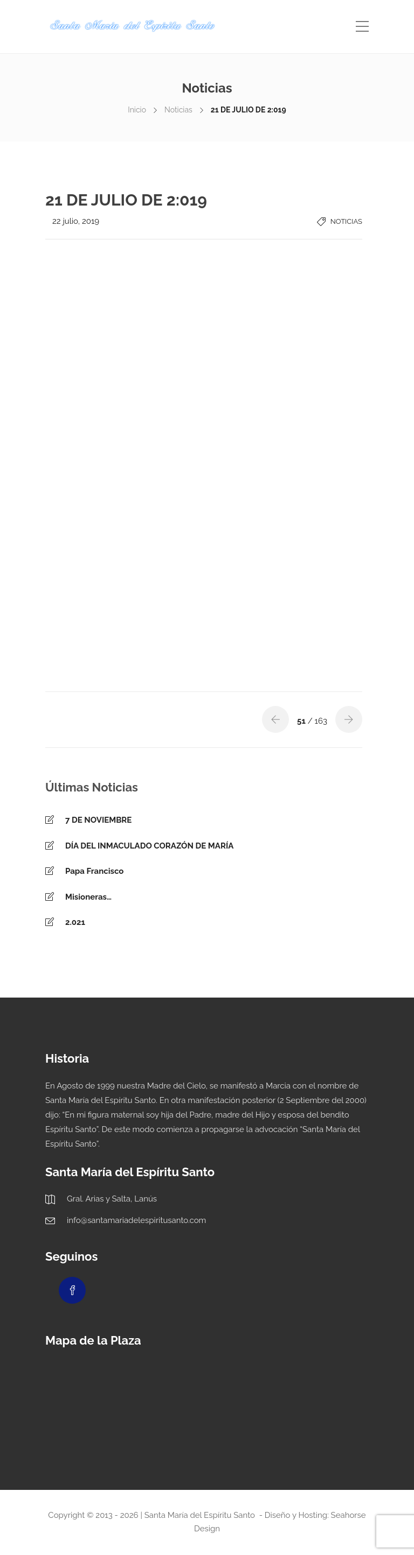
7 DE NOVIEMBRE (98, 820)
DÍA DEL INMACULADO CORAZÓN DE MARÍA (149, 846)
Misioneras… (88, 897)
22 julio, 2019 (75, 221)
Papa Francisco (94, 871)
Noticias (178, 109)
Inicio (137, 109)
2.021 (75, 922)
